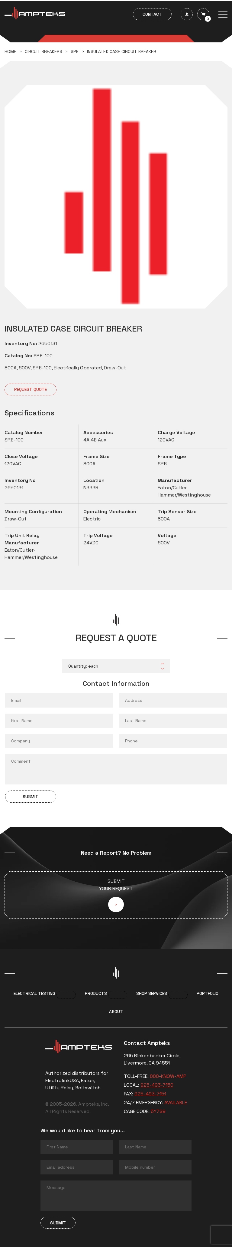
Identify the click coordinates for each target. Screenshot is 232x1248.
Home (10, 51)
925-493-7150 (156, 1086)
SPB (75, 51)
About (116, 1012)
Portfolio (207, 994)
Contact (152, 14)
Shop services (151, 994)
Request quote (30, 389)
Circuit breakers (43, 51)
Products (96, 994)
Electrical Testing (34, 994)
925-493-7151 (150, 1095)
